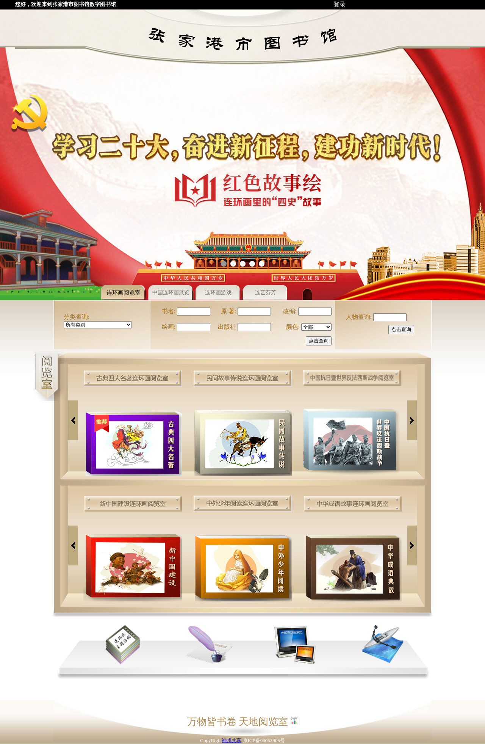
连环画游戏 (218, 292)
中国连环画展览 (170, 292)
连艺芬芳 (265, 292)
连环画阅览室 (123, 293)
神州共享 (231, 740)
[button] (224, 264)
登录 (339, 4)
